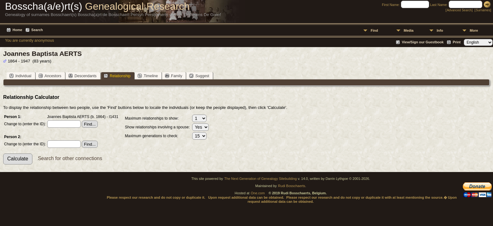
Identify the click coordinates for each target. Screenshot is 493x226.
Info (440, 30)
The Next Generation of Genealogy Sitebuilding (260, 178)
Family (173, 75)
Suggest (199, 75)
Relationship (117, 75)
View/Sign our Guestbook (423, 42)
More (474, 30)
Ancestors (50, 75)
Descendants (83, 75)
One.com (258, 193)
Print (457, 42)
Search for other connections (70, 158)
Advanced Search (459, 10)
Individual (20, 75)
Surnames (483, 10)
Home (17, 30)
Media (408, 30)
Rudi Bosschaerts (291, 186)
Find (374, 30)
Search (37, 30)
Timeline (148, 75)
